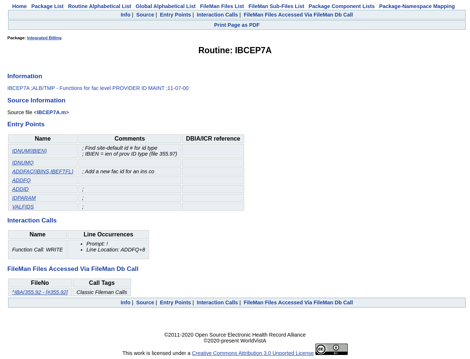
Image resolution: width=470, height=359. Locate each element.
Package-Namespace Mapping (417, 6)
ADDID (20, 189)
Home (19, 6)
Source (145, 15)
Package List (47, 6)
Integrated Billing (44, 38)
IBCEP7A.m (51, 112)
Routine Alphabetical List (99, 6)
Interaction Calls (217, 15)
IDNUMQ (22, 163)
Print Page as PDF (237, 25)
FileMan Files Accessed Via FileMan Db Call (298, 15)
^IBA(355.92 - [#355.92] (40, 292)
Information (24, 76)
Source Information (36, 100)
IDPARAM (24, 198)
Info (125, 15)
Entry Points (175, 15)
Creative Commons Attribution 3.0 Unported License (253, 353)
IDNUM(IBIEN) (29, 151)
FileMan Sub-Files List (276, 6)
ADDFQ (21, 180)
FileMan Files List (222, 6)
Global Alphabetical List (165, 6)
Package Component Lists (342, 6)
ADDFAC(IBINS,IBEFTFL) (42, 171)
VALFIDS (23, 207)
